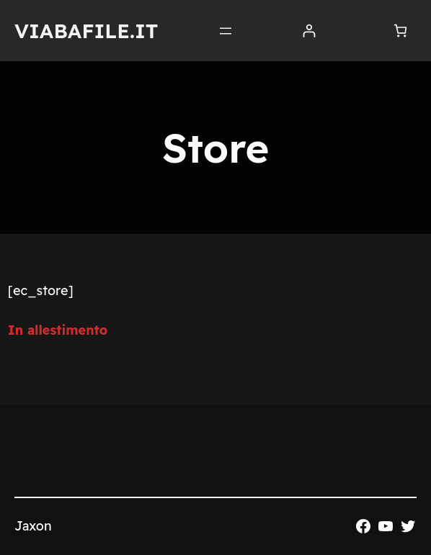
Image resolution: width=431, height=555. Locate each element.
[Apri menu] (225, 31)
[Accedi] (309, 30)
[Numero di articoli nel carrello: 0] (400, 30)
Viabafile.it (86, 30)
